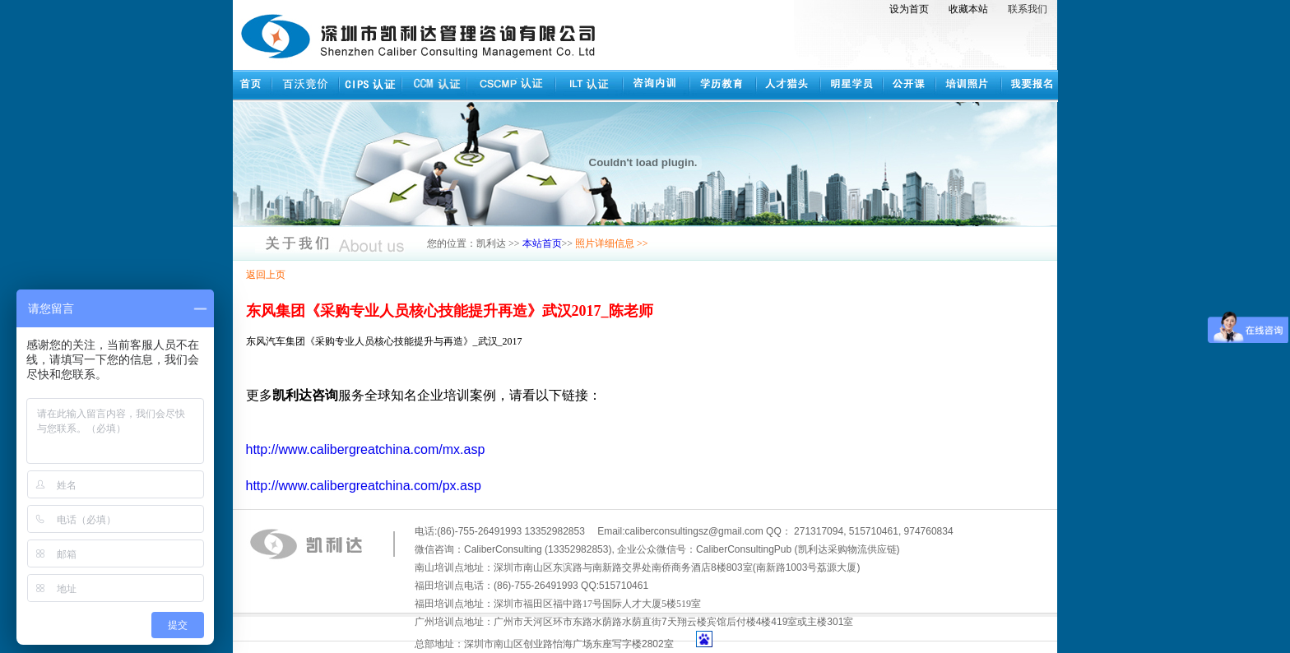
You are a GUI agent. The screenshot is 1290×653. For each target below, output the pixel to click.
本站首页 (542, 243)
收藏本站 (968, 9)
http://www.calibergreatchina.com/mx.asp (365, 449)
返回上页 (265, 274)
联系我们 (1027, 9)
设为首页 (909, 9)
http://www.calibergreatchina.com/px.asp (363, 486)
